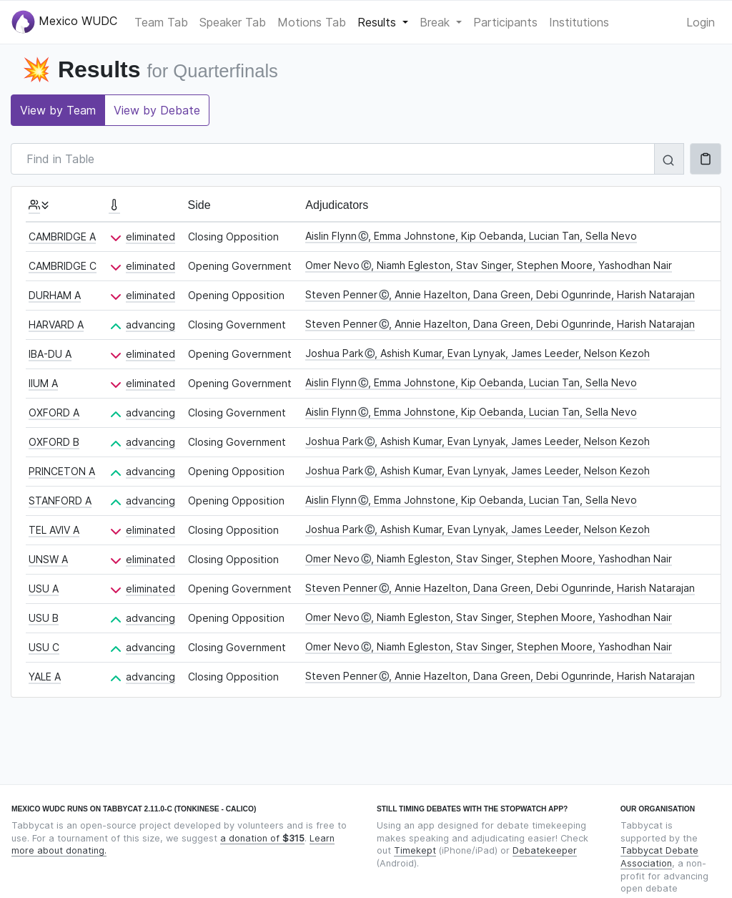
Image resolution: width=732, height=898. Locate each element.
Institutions (579, 22)
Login (700, 22)
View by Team (58, 110)
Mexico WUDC (64, 22)
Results (378, 22)
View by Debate (157, 110)
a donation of (262, 838)
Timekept (415, 850)
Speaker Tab (232, 22)
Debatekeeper (545, 850)
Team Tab (161, 22)
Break (436, 22)
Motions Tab (311, 22)
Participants (505, 22)
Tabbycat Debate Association (659, 857)
